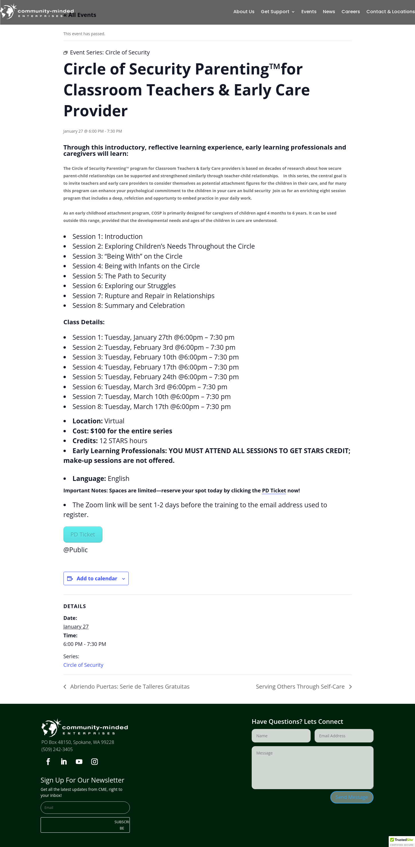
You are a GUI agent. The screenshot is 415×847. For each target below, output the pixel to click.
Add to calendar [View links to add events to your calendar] (97, 578)
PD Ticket (274, 490)
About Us (244, 12)
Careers (350, 12)
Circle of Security (83, 664)
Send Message (352, 797)
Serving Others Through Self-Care (301, 686)
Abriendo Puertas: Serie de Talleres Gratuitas (129, 686)
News (329, 12)
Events (309, 12)
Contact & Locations (390, 12)
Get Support (275, 12)
